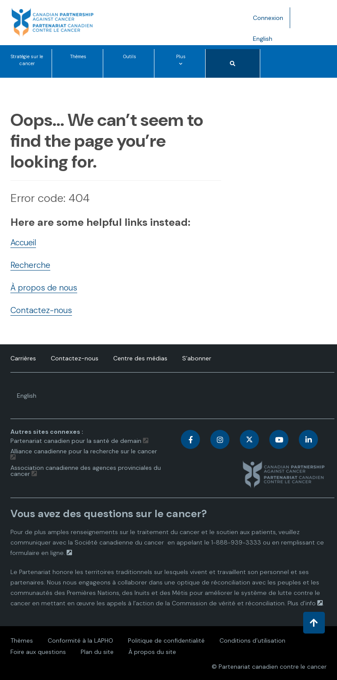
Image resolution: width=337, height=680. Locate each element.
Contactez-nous (41, 310)
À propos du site (152, 652)
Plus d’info (302, 603)
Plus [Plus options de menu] (182, 65)
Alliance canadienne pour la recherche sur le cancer (83, 451)
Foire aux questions (38, 652)
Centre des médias (140, 358)
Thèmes (78, 56)
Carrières (23, 358)
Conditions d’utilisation (252, 640)
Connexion (268, 18)
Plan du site (97, 652)
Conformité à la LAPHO (80, 640)
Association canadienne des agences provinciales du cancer (85, 471)
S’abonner (196, 358)
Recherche (30, 265)
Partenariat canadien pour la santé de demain (75, 441)
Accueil (23, 242)
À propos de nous (43, 287)
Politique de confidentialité (166, 640)
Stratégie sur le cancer (27, 60)
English (266, 40)
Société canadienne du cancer (119, 542)
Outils (129, 56)
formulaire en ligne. (37, 553)
